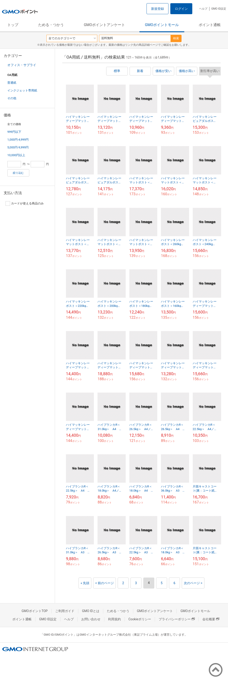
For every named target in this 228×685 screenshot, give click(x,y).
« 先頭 (85, 583)
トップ (12, 25)
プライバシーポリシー (177, 619)
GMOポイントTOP (35, 611)
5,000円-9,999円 (18, 147)
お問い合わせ (90, 619)
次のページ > (193, 583)
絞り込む (18, 172)
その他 (11, 98)
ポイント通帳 (210, 25)
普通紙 (11, 82)
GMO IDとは (90, 611)
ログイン (181, 9)
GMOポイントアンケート (104, 25)
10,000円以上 (16, 155)
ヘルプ (203, 8)
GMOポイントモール (162, 25)
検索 (176, 38)
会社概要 (210, 619)
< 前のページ (104, 583)
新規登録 (157, 9)
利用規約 (114, 619)
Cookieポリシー (139, 619)
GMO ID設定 (218, 8)
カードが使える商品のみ (24, 203)
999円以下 (14, 132)
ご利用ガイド (64, 611)
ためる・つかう (51, 25)
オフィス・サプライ (21, 65)
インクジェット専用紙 (22, 90)
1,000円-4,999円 (18, 139)
